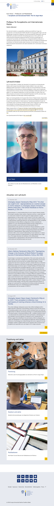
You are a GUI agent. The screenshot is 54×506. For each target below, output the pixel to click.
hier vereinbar (27, 115)
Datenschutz (21, 487)
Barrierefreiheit (28, 487)
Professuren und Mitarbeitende (23, 14)
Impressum (15, 487)
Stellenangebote (36, 487)
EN (43, 1)
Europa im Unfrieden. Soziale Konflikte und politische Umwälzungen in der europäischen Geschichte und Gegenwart (25, 109)
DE (42, 1)
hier (7, 113)
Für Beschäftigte (37, 1)
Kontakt (10, 487)
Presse (42, 487)
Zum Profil (44, 118)
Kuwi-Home (10, 14)
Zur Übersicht (43, 332)
